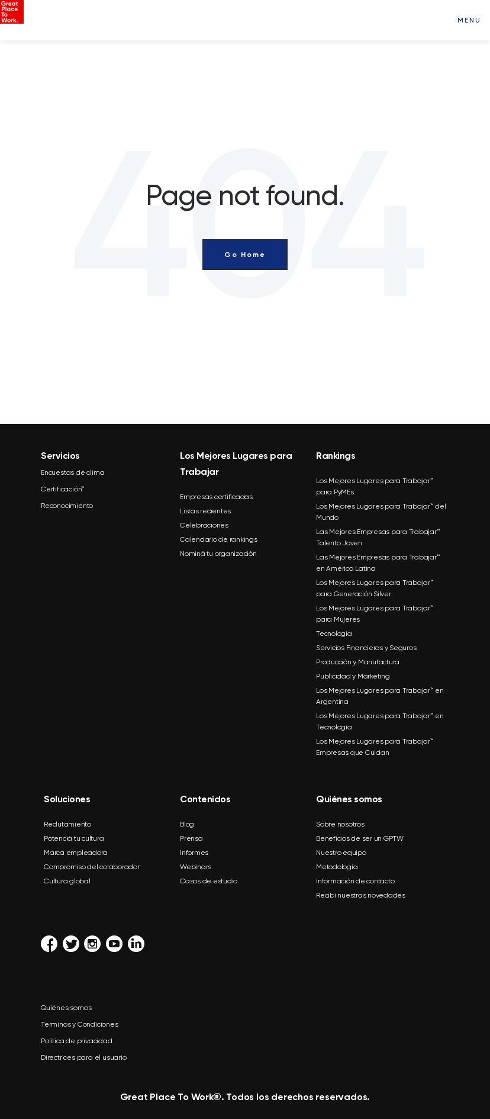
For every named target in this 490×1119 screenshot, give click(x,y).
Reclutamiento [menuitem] (67, 824)
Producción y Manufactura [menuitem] (357, 662)
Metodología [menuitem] (336, 867)
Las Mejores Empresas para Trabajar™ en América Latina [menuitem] (378, 563)
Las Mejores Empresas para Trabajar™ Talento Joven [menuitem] (378, 537)
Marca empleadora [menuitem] (76, 852)
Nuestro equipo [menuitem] (341, 852)
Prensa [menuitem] (191, 838)
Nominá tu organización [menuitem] (218, 553)
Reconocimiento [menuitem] (67, 505)
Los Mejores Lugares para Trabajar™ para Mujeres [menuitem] (375, 613)
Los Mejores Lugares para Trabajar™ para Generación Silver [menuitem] (375, 588)
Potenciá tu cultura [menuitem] (74, 838)
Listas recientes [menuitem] (205, 511)
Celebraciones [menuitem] (204, 525)
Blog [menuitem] (187, 824)
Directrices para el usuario (84, 1057)
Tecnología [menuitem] (334, 633)
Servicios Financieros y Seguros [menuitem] (366, 648)
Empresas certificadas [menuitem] (216, 497)
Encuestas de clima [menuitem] (72, 472)
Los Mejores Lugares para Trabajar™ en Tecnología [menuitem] (380, 721)
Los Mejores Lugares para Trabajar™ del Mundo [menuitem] (381, 512)
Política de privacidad (76, 1041)
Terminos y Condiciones (79, 1024)
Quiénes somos (66, 1008)
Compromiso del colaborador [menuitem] (92, 867)
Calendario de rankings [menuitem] (218, 539)
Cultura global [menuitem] (67, 881)
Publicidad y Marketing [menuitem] (353, 676)
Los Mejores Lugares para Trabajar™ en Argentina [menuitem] (380, 696)
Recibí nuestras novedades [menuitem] (360, 895)
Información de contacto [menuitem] (355, 881)
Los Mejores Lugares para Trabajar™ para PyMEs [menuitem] (375, 486)
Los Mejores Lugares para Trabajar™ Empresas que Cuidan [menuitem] (375, 747)
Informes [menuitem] (194, 852)
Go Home (245, 254)
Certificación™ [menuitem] (63, 489)
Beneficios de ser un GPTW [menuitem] (360, 838)
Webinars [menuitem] (195, 867)
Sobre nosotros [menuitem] (340, 824)
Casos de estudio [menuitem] (208, 881)
